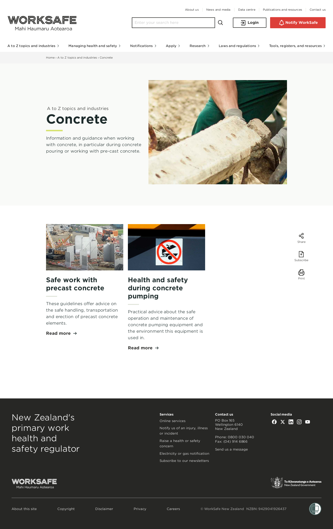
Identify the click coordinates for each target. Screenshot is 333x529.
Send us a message (231, 449)
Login (250, 23)
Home (50, 57)
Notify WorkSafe (298, 22)
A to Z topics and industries (77, 57)
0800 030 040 (241, 437)
